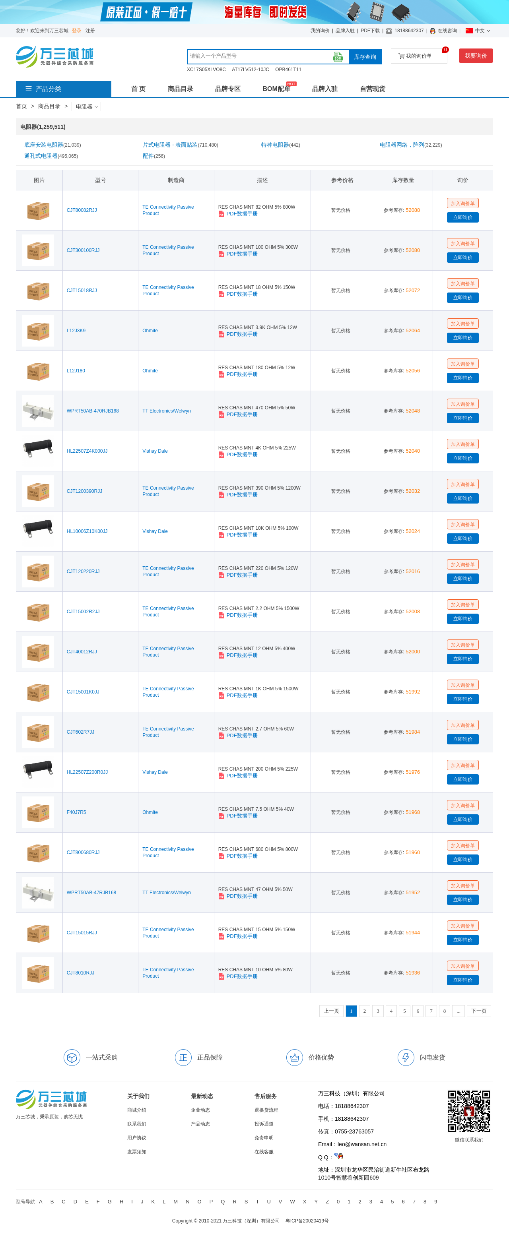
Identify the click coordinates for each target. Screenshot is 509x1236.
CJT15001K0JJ (83, 692)
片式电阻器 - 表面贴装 (180, 144)
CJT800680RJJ (83, 852)
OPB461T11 (288, 69)
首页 (21, 106)
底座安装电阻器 (52, 144)
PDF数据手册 (238, 214)
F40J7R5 (76, 812)
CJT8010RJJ (80, 973)
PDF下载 (370, 30)
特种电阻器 (280, 144)
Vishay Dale (155, 451)
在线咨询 (447, 30)
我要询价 (476, 55)
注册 (90, 30)
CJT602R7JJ (80, 732)
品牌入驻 (345, 30)
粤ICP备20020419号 (307, 1221)
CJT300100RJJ (83, 250)
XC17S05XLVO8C (206, 69)
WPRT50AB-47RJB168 (92, 892)
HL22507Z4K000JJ (87, 451)
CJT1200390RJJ (84, 491)
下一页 (479, 1011)
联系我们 (136, 1124)
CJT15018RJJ (82, 290)
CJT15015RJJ (82, 933)
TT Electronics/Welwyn (166, 411)
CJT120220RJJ (83, 571)
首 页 (138, 88)
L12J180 (76, 371)
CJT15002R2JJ (83, 611)
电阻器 (87, 106)
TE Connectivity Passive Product (168, 210)
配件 (154, 156)
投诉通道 (264, 1124)
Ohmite (150, 330)
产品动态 (200, 1124)
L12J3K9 (76, 330)
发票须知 (136, 1152)
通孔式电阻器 (51, 156)
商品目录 (180, 88)
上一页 (331, 1011)
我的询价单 (422, 53)
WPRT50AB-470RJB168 (93, 411)
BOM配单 (276, 88)
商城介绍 (136, 1110)
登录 (77, 30)
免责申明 (264, 1138)
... (458, 1011)
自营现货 (372, 88)
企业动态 (200, 1110)
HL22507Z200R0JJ (87, 772)
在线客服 (264, 1152)
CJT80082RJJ (82, 210)
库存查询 (365, 57)
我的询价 (320, 30)
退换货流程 (266, 1110)
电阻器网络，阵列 (411, 144)
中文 (478, 30)
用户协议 (136, 1138)
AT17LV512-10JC (250, 69)
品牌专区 (228, 88)
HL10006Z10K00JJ (87, 531)
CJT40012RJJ (82, 652)
